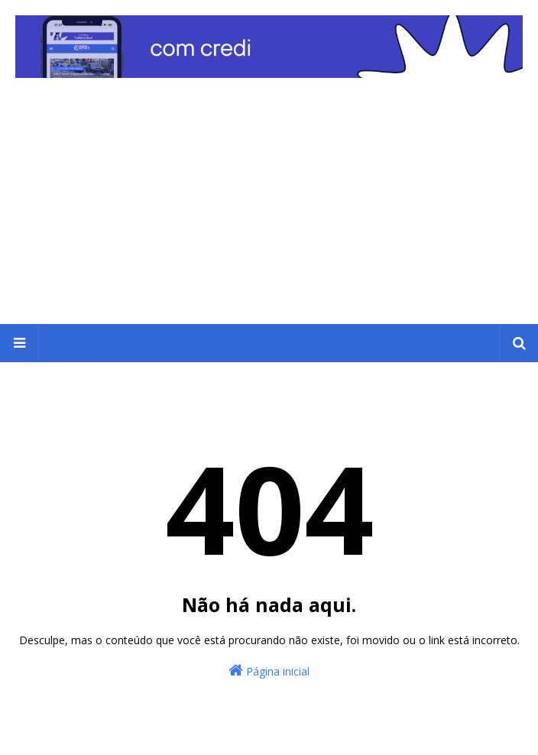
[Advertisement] (269, 209)
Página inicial (269, 671)
